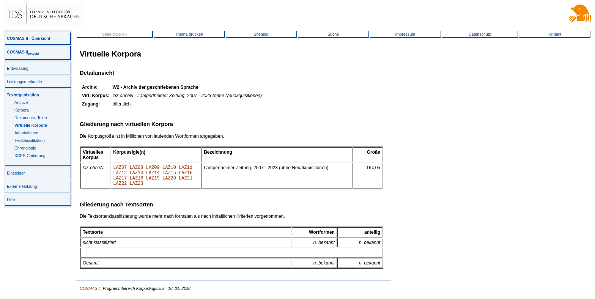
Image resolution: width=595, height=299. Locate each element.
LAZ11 (185, 168)
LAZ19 (153, 181)
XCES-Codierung (30, 155)
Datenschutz (480, 34)
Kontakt (554, 34)
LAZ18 (136, 181)
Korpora (21, 110)
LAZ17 (120, 181)
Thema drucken (189, 34)
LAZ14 (153, 175)
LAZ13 (136, 175)
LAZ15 (169, 175)
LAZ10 (169, 168)
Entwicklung (17, 68)
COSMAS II (23, 52)
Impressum (405, 34)
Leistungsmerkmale (24, 81)
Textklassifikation (29, 140)
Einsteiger (16, 173)
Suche (333, 34)
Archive (21, 102)
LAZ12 (120, 175)
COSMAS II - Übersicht (28, 38)
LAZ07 (120, 168)
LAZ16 (185, 175)
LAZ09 (153, 168)
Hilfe (11, 199)
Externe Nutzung (22, 186)
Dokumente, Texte (30, 117)
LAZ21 (185, 181)
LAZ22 (120, 187)
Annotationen (26, 133)
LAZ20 (169, 181)
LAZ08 (136, 168)
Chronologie (25, 148)
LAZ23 (136, 187)
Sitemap (261, 34)
